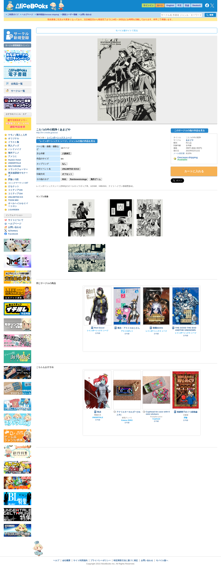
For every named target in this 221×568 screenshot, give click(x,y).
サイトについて (15, 220)
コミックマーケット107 (18, 183)
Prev (87, 318)
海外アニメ (13, 153)
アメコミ (12, 156)
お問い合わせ (86, 14)
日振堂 (185, 415)
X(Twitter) (13, 231)
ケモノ (11, 135)
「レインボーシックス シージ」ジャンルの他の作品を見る (66, 141)
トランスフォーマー (18, 169)
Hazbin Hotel (14, 160)
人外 (25, 135)
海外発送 (47, 14)
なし (64, 164)
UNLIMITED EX (15, 197)
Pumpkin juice (156, 417)
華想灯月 (97, 415)
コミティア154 (15, 193)
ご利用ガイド (13, 14)
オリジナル (13, 138)
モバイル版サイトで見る (127, 30)
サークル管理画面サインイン (17, 45)
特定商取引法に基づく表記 (126, 560)
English (170, 5)
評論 (10, 179)
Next (195, 318)
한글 (187, 5)
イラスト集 (13, 142)
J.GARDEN (13, 209)
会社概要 (66, 560)
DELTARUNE (14, 166)
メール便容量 (179, 153)
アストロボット (127, 331)
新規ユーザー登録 (69, 14)
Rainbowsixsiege (78, 179)
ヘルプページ (27, 14)
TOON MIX (13, 200)
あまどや (189, 140)
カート (160, 5)
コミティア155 (15, 190)
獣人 (18, 135)
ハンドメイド (14, 149)
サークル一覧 (15, 91)
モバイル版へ (162, 560)
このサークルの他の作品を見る (189, 130)
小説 (16, 179)
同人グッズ (13, 145)
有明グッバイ (127, 418)
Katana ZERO (127, 420)
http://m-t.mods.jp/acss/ (47, 132)
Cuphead (156, 419)
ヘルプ (56, 560)
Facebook (13, 234)
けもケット (13, 186)
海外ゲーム (96, 179)
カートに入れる (194, 171)
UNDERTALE (14, 163)
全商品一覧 (14, 83)
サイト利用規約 (80, 560)
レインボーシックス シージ (59, 137)
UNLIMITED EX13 (70, 169)
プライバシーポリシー (100, 560)
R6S (64, 179)
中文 (179, 5)
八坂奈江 (66, 153)
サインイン (148, 5)
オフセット (67, 174)
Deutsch (196, 5)
